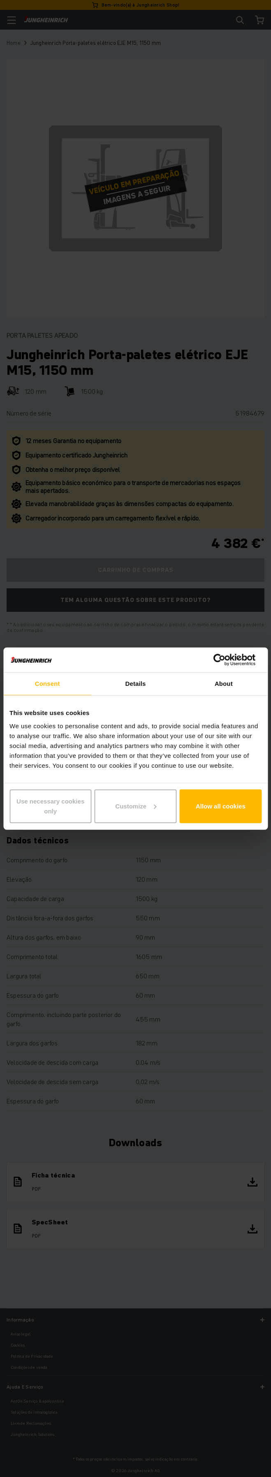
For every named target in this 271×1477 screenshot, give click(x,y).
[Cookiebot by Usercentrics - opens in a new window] (226, 660)
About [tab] (224, 683)
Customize (135, 805)
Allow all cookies (221, 805)
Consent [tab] (47, 683)
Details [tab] (135, 683)
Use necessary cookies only (50, 805)
